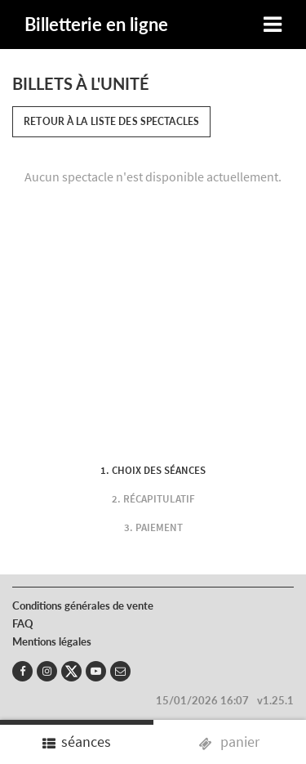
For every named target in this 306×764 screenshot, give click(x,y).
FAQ (22, 623)
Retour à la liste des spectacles (111, 121)
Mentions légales (51, 641)
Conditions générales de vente (82, 605)
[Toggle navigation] (272, 25)
